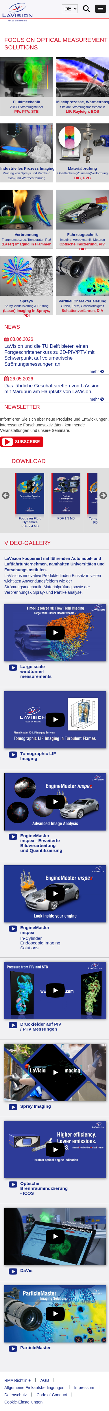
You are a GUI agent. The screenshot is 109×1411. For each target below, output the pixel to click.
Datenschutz (15, 1394)
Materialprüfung (82, 171)
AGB (44, 1380)
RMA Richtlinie (17, 1380)
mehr (97, 371)
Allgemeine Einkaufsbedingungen (34, 1387)
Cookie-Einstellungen (23, 1402)
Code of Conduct (51, 1394)
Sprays (26, 303)
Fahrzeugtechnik (82, 237)
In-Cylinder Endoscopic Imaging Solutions (35, 937)
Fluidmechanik (26, 104)
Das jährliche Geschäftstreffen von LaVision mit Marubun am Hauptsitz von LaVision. (51, 388)
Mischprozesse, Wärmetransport (82, 104)
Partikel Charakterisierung (82, 303)
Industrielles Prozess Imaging (26, 173)
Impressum (84, 1387)
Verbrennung (26, 237)
